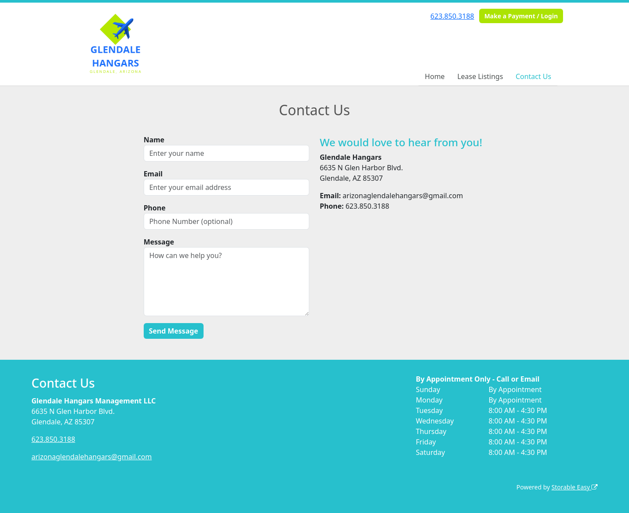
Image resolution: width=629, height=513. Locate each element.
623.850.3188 (452, 16)
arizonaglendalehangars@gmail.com (91, 456)
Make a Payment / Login (521, 16)
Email (153, 174)
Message (159, 242)
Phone (155, 208)
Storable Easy (575, 487)
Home (435, 76)
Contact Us (533, 76)
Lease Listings (480, 76)
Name (154, 140)
